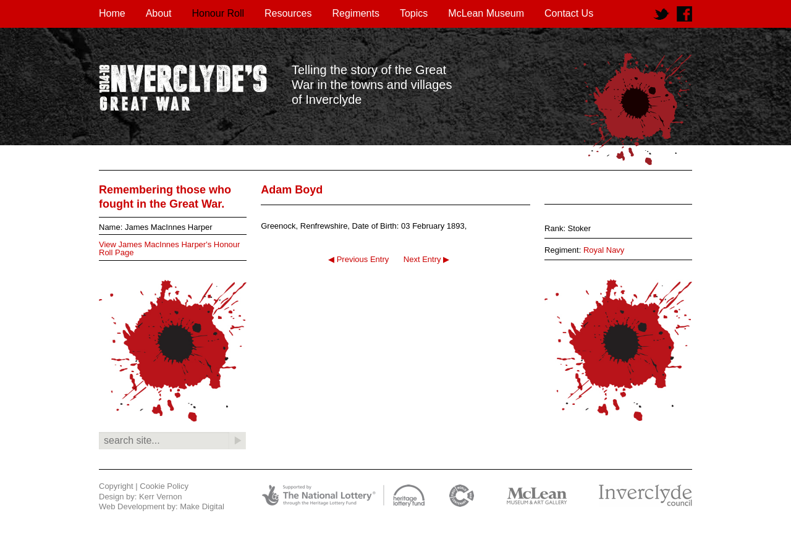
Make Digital (202, 506)
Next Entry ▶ (426, 259)
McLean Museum (486, 13)
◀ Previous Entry (358, 259)
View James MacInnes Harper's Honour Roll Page (169, 248)
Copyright (116, 486)
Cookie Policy (164, 486)
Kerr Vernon (160, 496)
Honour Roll (218, 13)
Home (112, 13)
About (159, 13)
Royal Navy (603, 250)
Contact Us (568, 13)
